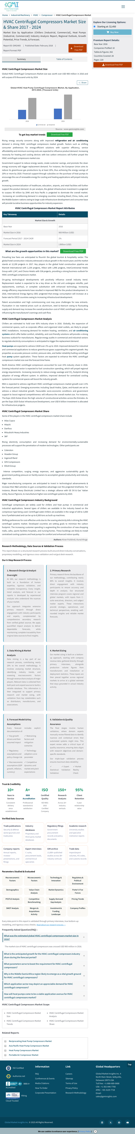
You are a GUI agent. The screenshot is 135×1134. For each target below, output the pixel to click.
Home (5, 15)
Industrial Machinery (20, 15)
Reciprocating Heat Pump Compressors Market (30, 1041)
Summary (21, 59)
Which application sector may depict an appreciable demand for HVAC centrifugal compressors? (45, 985)
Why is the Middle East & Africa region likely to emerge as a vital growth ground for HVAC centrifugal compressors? (45, 975)
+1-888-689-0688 (111, 1083)
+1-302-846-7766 (108, 1086)
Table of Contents (64, 59)
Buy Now (113, 32)
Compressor (47, 15)
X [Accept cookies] (95, 1131)
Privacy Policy (85, 1131)
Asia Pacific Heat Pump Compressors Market (29, 1045)
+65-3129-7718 (108, 1089)
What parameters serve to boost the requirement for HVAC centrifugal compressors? (45, 965)
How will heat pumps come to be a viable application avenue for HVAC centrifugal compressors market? (45, 995)
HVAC (35, 15)
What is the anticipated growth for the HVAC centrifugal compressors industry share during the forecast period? (45, 955)
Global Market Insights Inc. (17, 1122)
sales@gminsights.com (106, 1096)
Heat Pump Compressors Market (24, 1050)
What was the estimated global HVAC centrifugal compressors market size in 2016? (45, 937)
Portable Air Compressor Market (23, 1055)
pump (9, 356)
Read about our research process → (53, 924)
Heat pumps (7, 346)
